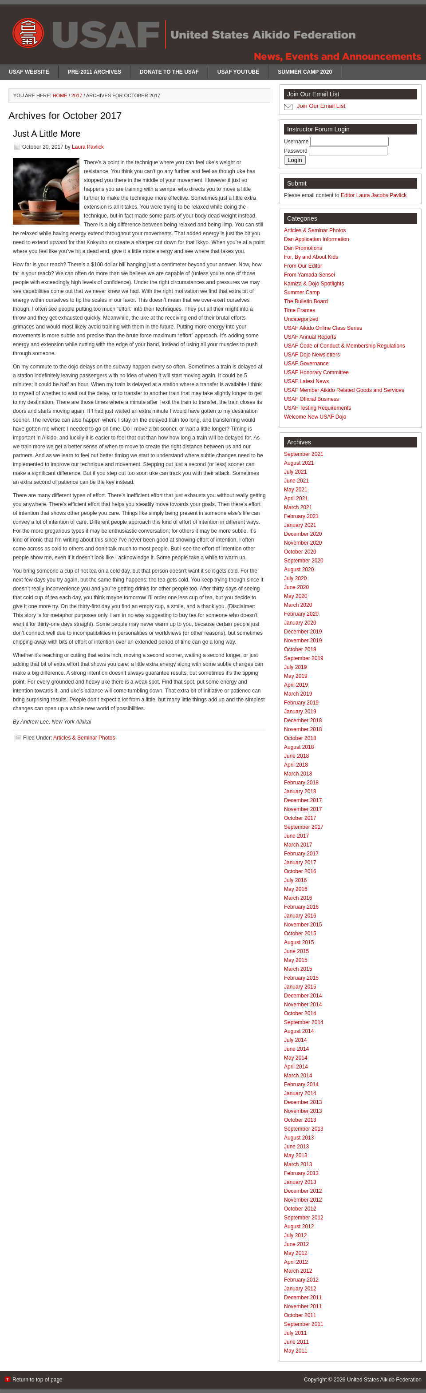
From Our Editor (303, 266)
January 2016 (300, 916)
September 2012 (303, 1218)
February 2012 (301, 1280)
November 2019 (303, 640)
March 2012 (298, 1271)
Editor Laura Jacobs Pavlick (373, 195)
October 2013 (300, 1120)
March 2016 (298, 898)
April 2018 (296, 765)
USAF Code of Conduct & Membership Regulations (344, 346)
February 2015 (301, 978)
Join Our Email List (321, 106)
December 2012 (303, 1191)
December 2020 (303, 534)
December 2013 (303, 1102)
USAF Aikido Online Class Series (323, 328)
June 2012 (296, 1244)
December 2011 (303, 1297)
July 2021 (295, 472)
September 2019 (303, 658)
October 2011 (300, 1315)
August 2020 (299, 569)
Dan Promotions (303, 248)
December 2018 (303, 720)
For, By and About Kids (311, 257)
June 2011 (296, 1342)
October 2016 (300, 871)
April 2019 (296, 685)
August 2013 (299, 1138)
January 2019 (300, 711)
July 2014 (295, 1040)
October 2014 (300, 1013)
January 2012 (300, 1289)
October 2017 (300, 818)
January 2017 (300, 862)
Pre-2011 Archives (94, 72)
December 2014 (303, 996)
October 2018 (300, 738)
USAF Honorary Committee (316, 372)
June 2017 (296, 836)
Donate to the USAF (169, 72)
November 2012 (303, 1200)
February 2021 (301, 516)
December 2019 (303, 632)
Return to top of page (37, 1380)
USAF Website (29, 72)
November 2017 (303, 809)
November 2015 (303, 925)
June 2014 (296, 1049)
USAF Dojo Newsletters (312, 355)
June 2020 (296, 587)
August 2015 (299, 942)
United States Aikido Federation (384, 1380)
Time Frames (299, 310)
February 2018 (301, 783)
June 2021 (296, 481)
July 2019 (295, 667)
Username (297, 142)
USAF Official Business (311, 399)
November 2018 (303, 729)
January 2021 (300, 525)
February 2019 (301, 703)
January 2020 (300, 623)
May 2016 (296, 889)
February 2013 (301, 1173)
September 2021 (303, 454)
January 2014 (300, 1093)
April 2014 (296, 1067)
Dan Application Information (316, 239)
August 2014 (299, 1031)
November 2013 (303, 1111)
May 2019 (296, 676)
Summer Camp (302, 292)
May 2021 (296, 490)
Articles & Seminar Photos (84, 738)
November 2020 (303, 543)
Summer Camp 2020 (305, 72)
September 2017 (303, 827)
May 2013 (296, 1155)
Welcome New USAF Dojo (315, 417)
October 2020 (300, 552)
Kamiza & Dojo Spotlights (314, 284)
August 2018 (299, 747)
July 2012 (295, 1235)
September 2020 (303, 561)
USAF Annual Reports (310, 337)
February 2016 (301, 907)
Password (296, 151)
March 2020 (298, 605)
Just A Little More (46, 134)
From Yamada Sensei (309, 275)
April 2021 (296, 498)
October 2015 (300, 933)
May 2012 (296, 1253)
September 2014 (303, 1022)
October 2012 (300, 1209)
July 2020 (295, 578)
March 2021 (298, 507)
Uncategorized (301, 319)
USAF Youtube (238, 72)
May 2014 (296, 1058)
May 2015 (296, 960)
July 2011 (295, 1333)
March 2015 (298, 969)
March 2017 (298, 845)
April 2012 (296, 1262)
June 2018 (296, 756)
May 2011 (296, 1351)
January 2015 (300, 987)
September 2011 (303, 1324)
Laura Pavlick (88, 147)
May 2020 (296, 596)
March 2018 (298, 774)
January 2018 (300, 791)
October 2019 (300, 649)
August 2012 (299, 1226)
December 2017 (303, 800)
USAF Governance (306, 363)
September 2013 (303, 1129)
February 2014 (301, 1084)
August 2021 (299, 463)
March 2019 (298, 694)
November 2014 (303, 1004)
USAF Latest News (306, 381)
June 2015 (296, 951)
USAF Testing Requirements (317, 408)
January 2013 (300, 1182)
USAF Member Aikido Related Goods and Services (344, 390)
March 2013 (298, 1164)
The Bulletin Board (306, 301)
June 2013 (296, 1147)
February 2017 (301, 854)
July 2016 (295, 880)
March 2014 (298, 1075)
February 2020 (301, 614)
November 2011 (303, 1306)
